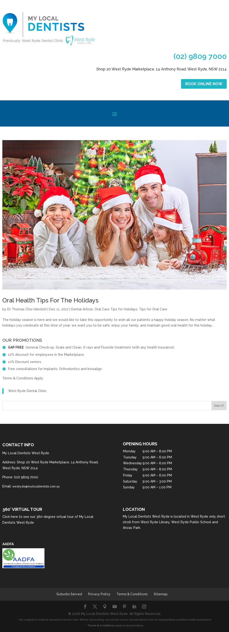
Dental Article (82, 309)
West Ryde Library (155, 522)
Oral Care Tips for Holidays (116, 309)
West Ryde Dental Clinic (27, 391)
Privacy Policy (99, 594)
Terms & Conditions (132, 594)
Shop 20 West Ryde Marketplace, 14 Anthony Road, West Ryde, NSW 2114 (161, 69)
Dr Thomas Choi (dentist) (27, 309)
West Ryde (199, 516)
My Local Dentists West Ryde (146, 516)
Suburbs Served (69, 594)
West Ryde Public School (191, 522)
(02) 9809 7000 (200, 56)
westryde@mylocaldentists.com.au (36, 486)
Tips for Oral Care (153, 309)
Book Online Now (203, 84)
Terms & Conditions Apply (22, 378)
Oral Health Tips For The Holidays (50, 300)
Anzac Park (131, 528)
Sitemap (160, 594)
